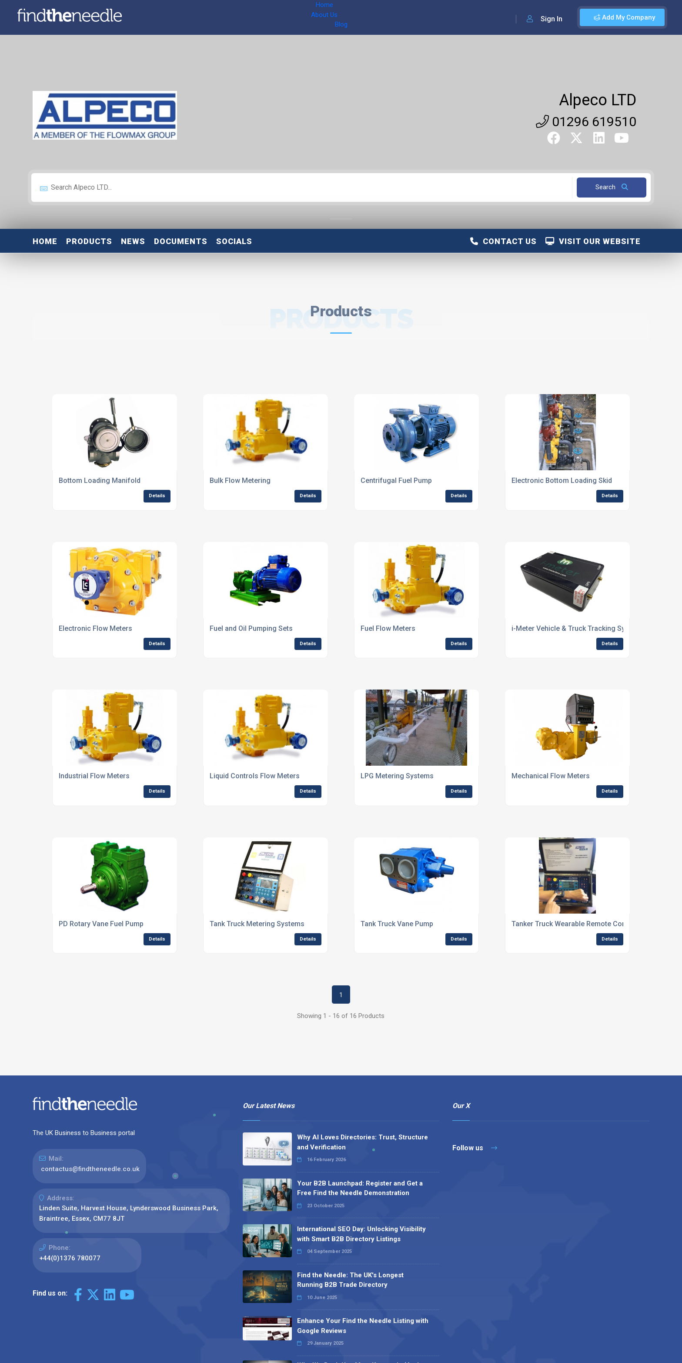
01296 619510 (586, 121)
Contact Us (503, 241)
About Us (186, 17)
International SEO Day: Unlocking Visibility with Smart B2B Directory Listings (361, 1234)
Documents (180, 241)
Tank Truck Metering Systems (257, 924)
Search (611, 187)
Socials (234, 241)
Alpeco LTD (597, 100)
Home (153, 17)
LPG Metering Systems (397, 776)
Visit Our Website (593, 241)
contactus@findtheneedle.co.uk (90, 1169)
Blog (217, 17)
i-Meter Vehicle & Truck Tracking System (576, 628)
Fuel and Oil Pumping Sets (251, 628)
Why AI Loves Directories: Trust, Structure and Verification (362, 1142)
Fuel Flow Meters (388, 628)
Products (89, 241)
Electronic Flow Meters (95, 628)
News (133, 241)
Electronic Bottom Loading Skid (562, 480)
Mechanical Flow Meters (551, 776)
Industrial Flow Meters (94, 776)
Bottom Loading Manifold (99, 480)
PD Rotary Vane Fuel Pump (101, 924)
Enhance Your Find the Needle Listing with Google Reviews (362, 1326)
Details (157, 496)
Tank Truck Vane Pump (397, 924)
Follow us (474, 1148)
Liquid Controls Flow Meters (255, 776)
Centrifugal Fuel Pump (396, 480)
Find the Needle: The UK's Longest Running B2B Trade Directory (350, 1280)
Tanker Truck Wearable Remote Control (574, 924)
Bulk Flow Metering (240, 480)
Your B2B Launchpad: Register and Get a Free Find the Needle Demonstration (360, 1188)
